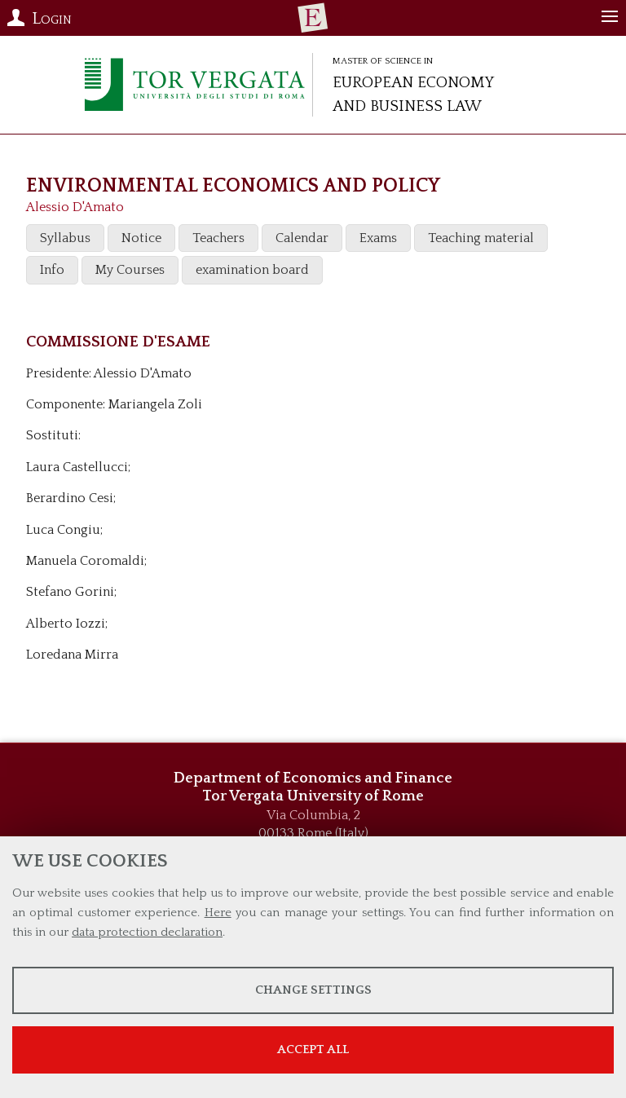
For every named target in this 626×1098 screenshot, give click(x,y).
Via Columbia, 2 (313, 815)
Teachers (218, 238)
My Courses (130, 269)
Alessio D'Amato (75, 207)
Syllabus (65, 238)
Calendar (302, 238)
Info (52, 269)
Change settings (313, 990)
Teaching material (481, 238)
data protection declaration (147, 932)
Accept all (313, 1049)
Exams (378, 238)
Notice (141, 238)
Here (218, 912)
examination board (252, 269)
